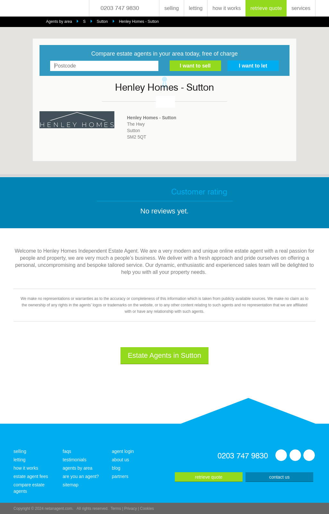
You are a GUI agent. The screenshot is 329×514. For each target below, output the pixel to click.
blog (116, 468)
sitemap (70, 484)
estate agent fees (30, 476)
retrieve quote (266, 8)
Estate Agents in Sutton (164, 355)
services (300, 8)
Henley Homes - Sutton (139, 21)
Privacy (130, 508)
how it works (226, 8)
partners (120, 476)
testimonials (74, 459)
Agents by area (59, 21)
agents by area (78, 468)
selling (171, 8)
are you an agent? (81, 476)
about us (120, 459)
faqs (67, 451)
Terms (116, 508)
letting (196, 8)
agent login (123, 451)
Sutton (102, 21)
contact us (279, 477)
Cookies (147, 508)
